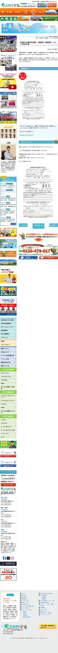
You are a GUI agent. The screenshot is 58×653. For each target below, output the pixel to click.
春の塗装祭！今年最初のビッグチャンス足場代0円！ (8, 186)
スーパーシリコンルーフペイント (8, 192)
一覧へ (12, 224)
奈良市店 (25, 615)
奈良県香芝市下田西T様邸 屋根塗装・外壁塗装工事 (8, 220)
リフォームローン (5, 344)
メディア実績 (25, 608)
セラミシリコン (5, 373)
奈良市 (2, 530)
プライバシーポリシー (45, 614)
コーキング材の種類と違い (7, 355)
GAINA (2, 383)
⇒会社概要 (3, 172)
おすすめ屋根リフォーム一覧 (47, 600)
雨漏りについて (5, 348)
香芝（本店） (4, 497)
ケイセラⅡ (4, 404)
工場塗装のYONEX (44, 602)
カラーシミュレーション (7, 327)
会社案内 (17, 12)
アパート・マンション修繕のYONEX (47, 604)
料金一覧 (41, 12)
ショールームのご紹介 (52, 12)
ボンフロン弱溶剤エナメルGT (7, 411)
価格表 (2, 341)
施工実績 (9, 12)
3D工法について (5, 352)
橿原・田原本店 (27, 617)
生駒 (2, 519)
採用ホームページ (44, 611)
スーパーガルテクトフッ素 (7, 430)
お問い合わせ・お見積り (46, 613)
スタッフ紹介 (43, 609)
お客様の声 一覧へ (38, 226)
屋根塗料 (44, 599)
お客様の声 (24, 599)
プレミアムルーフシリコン (7, 400)
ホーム (23, 593)
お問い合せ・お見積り (8, 484)
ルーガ (2, 437)
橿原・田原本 (4, 508)
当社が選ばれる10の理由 (7, 320)
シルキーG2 (4, 423)
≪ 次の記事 (23, 225)
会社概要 (42, 607)
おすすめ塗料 (43, 595)
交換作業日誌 (4, 330)
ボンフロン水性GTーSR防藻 (7, 387)
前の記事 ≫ (54, 225)
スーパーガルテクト (6, 426)
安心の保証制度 (5, 334)
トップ (2, 12)
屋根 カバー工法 (5, 366)
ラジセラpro (4, 380)
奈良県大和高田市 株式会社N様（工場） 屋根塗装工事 (8, 205)
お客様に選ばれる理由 (33, 12)
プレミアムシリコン (6, 376)
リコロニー (4, 420)
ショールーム (4, 337)
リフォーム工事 (5, 359)
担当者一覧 (25, 12)
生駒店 (24, 613)
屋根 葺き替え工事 (5, 362)
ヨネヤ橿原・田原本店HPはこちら (48, 626)
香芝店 (24, 611)
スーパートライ (5, 433)
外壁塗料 (44, 597)
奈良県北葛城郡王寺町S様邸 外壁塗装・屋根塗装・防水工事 (8, 212)
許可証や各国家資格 (6, 323)
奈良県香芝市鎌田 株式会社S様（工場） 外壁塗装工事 (8, 199)
